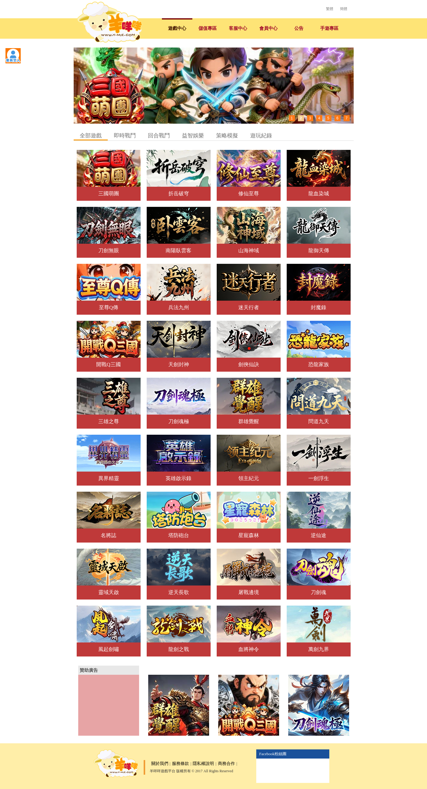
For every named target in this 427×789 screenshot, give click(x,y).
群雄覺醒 (248, 421)
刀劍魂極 (178, 421)
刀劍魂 (318, 592)
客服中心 (238, 28)
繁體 (329, 9)
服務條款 (180, 763)
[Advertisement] (108, 705)
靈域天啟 (108, 592)
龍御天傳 (318, 250)
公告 (298, 28)
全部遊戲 (91, 136)
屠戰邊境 (248, 592)
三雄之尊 (108, 421)
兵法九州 (178, 307)
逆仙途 (318, 535)
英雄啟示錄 (178, 478)
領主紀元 (248, 478)
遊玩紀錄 (261, 136)
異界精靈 (108, 478)
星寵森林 (248, 535)
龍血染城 (318, 193)
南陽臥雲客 (178, 250)
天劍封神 (178, 364)
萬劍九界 (318, 649)
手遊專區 (329, 28)
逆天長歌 (178, 592)
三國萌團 (108, 193)
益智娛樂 (193, 136)
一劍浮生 (318, 478)
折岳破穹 (178, 193)
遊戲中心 (177, 28)
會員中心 (268, 28)
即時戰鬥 (125, 136)
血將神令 (248, 649)
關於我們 (159, 763)
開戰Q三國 (108, 364)
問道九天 (318, 421)
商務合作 (226, 763)
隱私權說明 (203, 763)
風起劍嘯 (108, 649)
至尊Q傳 (108, 307)
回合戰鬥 (159, 136)
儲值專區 (207, 28)
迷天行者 (248, 307)
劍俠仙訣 (248, 364)
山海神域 (248, 250)
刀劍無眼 (108, 250)
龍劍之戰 (178, 649)
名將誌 (108, 535)
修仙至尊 (248, 193)
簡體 (343, 9)
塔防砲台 (178, 535)
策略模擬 (227, 136)
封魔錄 (318, 307)
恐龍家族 (318, 364)
